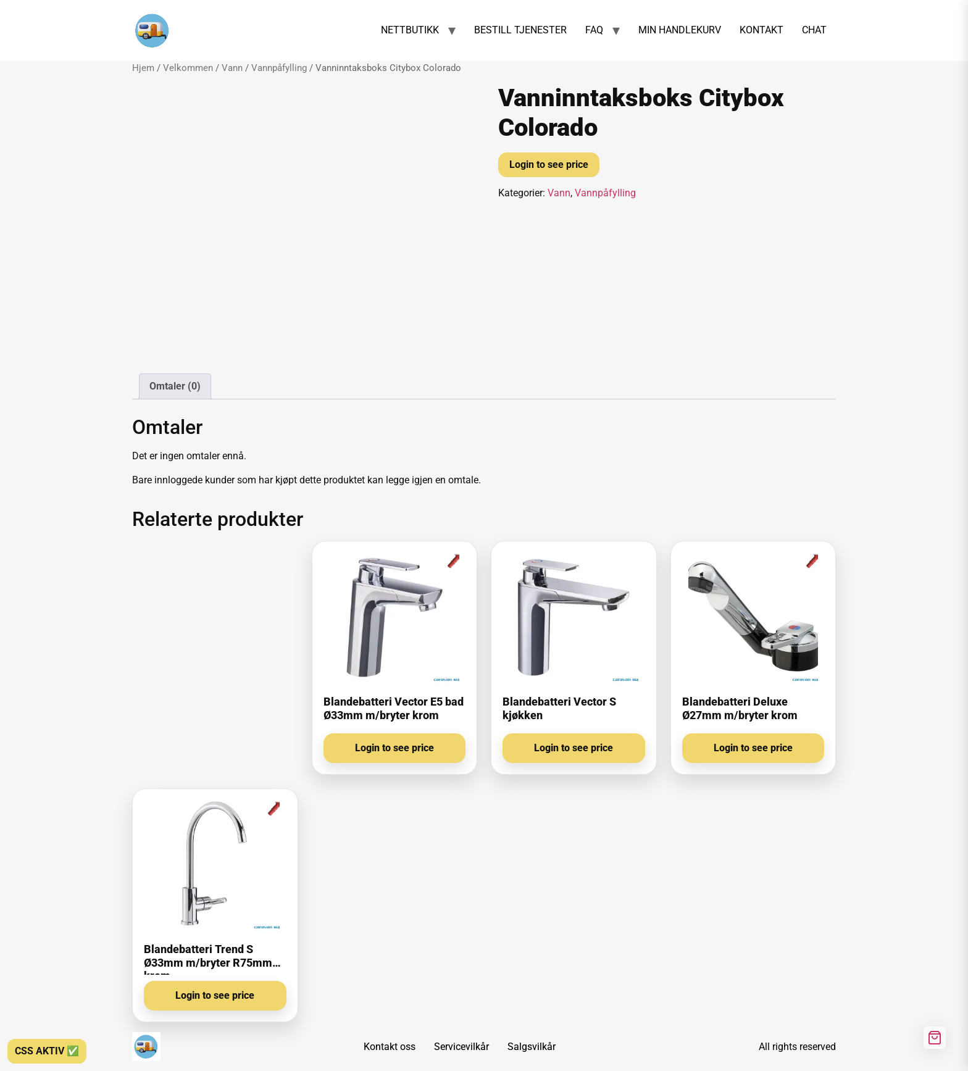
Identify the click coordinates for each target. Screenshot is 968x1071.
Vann (232, 67)
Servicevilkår (461, 1046)
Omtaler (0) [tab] (175, 386)
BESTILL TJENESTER (520, 30)
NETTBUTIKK (410, 30)
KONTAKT (761, 30)
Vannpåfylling (279, 67)
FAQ (594, 30)
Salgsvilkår (531, 1046)
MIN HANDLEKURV (679, 30)
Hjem (143, 67)
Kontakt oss (389, 1046)
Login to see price (548, 164)
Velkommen (188, 67)
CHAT (814, 30)
